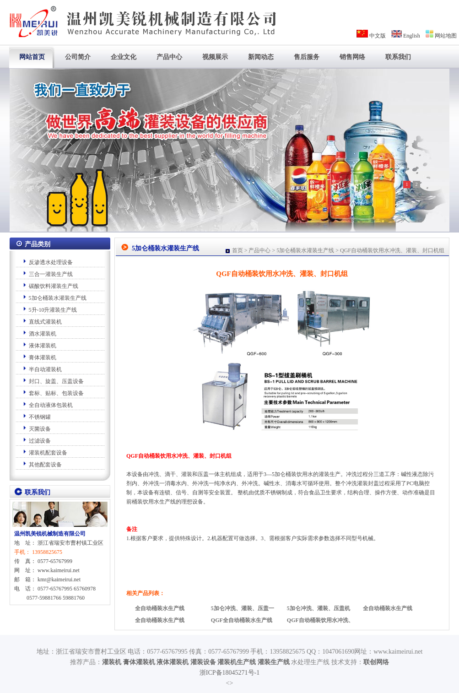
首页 (237, 250)
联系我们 (398, 57)
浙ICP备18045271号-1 (229, 672)
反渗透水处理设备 (51, 262)
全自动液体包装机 (51, 405)
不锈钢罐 (40, 417)
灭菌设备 (40, 429)
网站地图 (446, 35)
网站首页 (32, 57)
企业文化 (123, 57)
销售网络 (352, 57)
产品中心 (169, 57)
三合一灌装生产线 (51, 274)
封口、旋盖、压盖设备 (56, 381)
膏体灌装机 (42, 357)
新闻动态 (261, 57)
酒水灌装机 (42, 333)
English (411, 35)
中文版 (377, 35)
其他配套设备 (45, 464)
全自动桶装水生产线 (159, 608)
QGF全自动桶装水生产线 (241, 620)
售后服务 (306, 57)
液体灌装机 (42, 345)
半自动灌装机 (45, 369)
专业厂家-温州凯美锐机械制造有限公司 (140, 18)
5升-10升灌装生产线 (53, 310)
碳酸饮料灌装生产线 (53, 286)
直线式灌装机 (45, 322)
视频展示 (215, 57)
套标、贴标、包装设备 (56, 393)
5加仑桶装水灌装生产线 (57, 298)
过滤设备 (40, 441)
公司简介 (78, 57)
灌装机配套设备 (48, 452)
